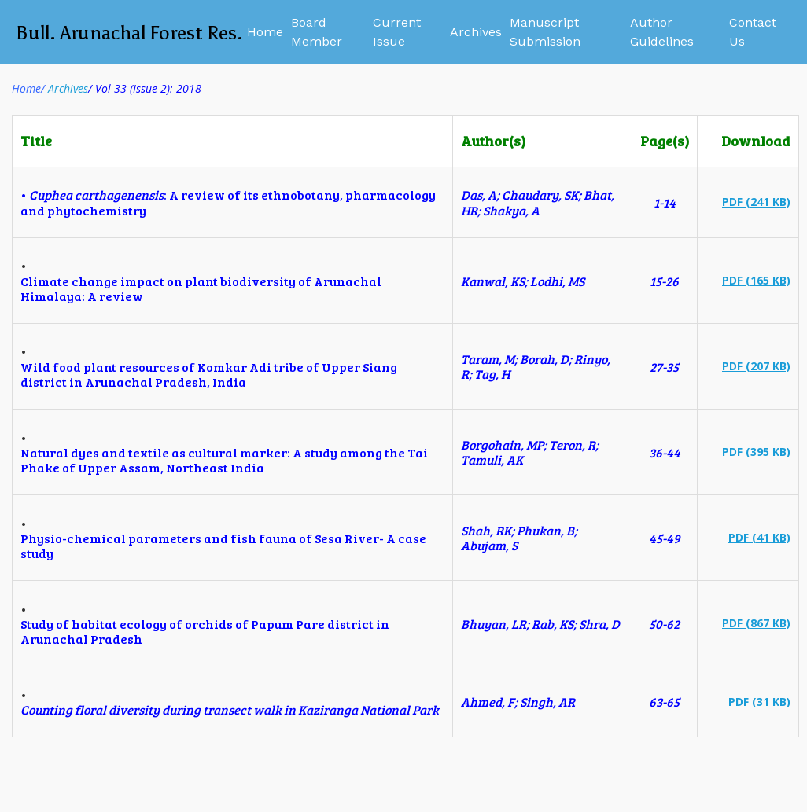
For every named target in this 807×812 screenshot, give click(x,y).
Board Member (316, 32)
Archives (476, 31)
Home (265, 31)
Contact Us (752, 32)
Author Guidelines (662, 32)
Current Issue (397, 32)
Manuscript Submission (545, 32)
